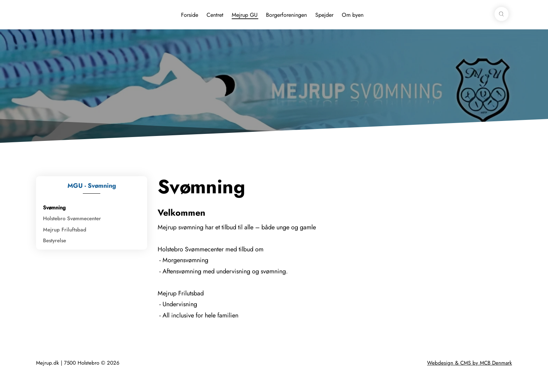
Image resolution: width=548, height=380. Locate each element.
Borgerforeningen (286, 15)
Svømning (54, 207)
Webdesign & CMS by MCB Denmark (469, 363)
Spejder (324, 15)
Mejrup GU (245, 15)
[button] (502, 14)
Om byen (352, 15)
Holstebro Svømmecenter (72, 218)
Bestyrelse (54, 240)
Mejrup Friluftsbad (64, 230)
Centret (215, 15)
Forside (189, 15)
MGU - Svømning (91, 185)
